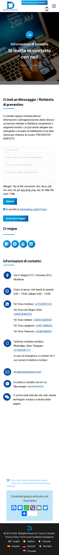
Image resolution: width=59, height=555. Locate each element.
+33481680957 (43, 331)
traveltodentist (35, 386)
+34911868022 (44, 325)
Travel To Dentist (46, 533)
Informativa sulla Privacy (33, 209)
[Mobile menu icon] (54, 6)
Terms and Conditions (31, 537)
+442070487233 (23, 314)
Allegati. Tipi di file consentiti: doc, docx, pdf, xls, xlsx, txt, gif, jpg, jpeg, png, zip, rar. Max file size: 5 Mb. (28, 190)
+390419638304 (42, 319)
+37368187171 (22, 350)
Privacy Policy (12, 537)
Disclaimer (48, 537)
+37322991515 (43, 304)
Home (24, 65)
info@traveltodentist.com (27, 371)
